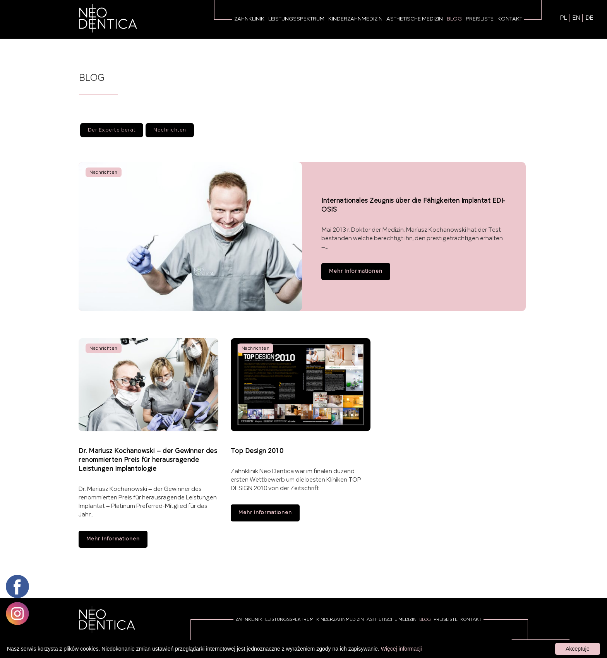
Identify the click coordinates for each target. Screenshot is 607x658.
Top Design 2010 (257, 451)
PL (563, 18)
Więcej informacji (401, 649)
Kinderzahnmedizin (355, 19)
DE (589, 18)
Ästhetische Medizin (414, 19)
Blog (454, 19)
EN (576, 18)
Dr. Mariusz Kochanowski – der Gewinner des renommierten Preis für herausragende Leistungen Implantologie (148, 460)
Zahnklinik (249, 19)
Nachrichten (169, 130)
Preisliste (480, 19)
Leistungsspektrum (296, 19)
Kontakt (509, 19)
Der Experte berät (112, 130)
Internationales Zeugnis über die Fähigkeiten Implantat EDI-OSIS (413, 205)
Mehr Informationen (355, 271)
